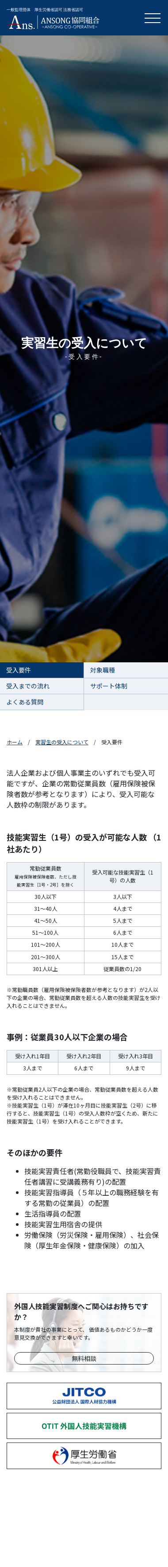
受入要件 (18, 669)
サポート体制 (108, 685)
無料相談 (84, 1358)
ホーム (15, 742)
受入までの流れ (28, 685)
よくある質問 (24, 701)
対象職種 (102, 669)
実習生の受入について (61, 742)
